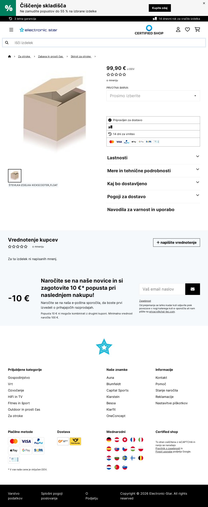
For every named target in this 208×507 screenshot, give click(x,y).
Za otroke (24, 56)
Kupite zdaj (160, 8)
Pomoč (161, 384)
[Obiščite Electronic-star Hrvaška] (108, 458)
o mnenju (112, 80)
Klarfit (111, 409)
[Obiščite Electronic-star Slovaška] (116, 448)
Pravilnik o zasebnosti (168, 448)
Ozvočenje (16, 390)
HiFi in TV (15, 397)
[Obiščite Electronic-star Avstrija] (116, 439)
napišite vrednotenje (177, 242)
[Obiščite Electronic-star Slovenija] (124, 467)
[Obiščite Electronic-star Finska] (132, 458)
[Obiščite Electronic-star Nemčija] (108, 439)
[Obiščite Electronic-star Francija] (132, 439)
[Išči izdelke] (104, 42)
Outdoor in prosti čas (24, 409)
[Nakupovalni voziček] (197, 29)
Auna (110, 378)
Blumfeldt (113, 384)
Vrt (10, 384)
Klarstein (112, 397)
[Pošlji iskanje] (6, 42)
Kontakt (161, 378)
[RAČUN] (178, 29)
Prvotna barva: (117, 87)
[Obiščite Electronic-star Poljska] (140, 448)
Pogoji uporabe (164, 451)
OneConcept (115, 416)
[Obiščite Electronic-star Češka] (124, 448)
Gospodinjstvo (19, 378)
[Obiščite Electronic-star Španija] (108, 448)
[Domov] (13, 56)
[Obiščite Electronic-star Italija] (140, 439)
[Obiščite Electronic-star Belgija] (140, 458)
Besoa (111, 403)
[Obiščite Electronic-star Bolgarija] (116, 458)
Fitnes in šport (19, 403)
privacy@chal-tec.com (162, 311)
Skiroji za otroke (81, 56)
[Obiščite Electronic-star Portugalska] (116, 467)
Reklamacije (164, 397)
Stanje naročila (167, 390)
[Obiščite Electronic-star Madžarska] (132, 448)
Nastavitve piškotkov (172, 403)
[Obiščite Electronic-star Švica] (124, 439)
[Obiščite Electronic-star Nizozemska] (108, 467)
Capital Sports (117, 390)
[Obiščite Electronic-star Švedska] (124, 458)
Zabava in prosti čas (51, 56)
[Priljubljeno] (187, 29)
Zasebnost (145, 301)
